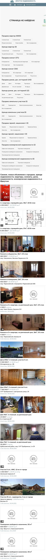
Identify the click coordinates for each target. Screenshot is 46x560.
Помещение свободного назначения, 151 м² (16, 524)
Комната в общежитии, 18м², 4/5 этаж (14, 254)
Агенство (38, 105)
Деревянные (5, 86)
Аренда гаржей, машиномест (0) (14, 134)
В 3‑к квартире (6, 65)
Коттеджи (17, 83)
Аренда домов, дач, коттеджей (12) (15, 90)
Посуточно (20, 54)
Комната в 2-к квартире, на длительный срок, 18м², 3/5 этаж (22, 332)
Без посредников (31, 43)
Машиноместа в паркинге (17, 127)
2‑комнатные (16, 39)
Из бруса (27, 86)
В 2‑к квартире (36, 61)
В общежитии (5, 61)
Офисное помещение (8, 148)
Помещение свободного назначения (12, 151)
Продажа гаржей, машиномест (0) (15, 123)
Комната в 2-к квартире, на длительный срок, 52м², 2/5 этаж (22, 305)
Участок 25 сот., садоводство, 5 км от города (16, 497)
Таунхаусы (27, 83)
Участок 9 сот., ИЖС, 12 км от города (13, 469)
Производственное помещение (11, 155)
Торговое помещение (24, 148)
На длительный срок (7, 54)
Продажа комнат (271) (10, 58)
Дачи (10, 83)
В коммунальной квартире (20, 61)
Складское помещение (32, 151)
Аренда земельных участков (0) (14, 112)
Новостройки (19, 43)
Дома (3, 83)
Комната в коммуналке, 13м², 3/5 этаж (14, 279)
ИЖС (3, 105)
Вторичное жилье (7, 43)
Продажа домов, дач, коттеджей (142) (16, 80)
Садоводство (12, 105)
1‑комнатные (5, 39)
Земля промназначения (26, 105)
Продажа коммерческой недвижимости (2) (19, 145)
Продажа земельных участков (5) (14, 101)
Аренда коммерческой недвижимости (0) (18, 159)
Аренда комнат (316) (10, 69)
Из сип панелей (16, 86)
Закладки (18, 4)
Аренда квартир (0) (9, 47)
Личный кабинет (30, 4)
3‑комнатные (27, 39)
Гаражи (4, 127)
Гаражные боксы (32, 127)
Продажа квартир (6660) (11, 36)
